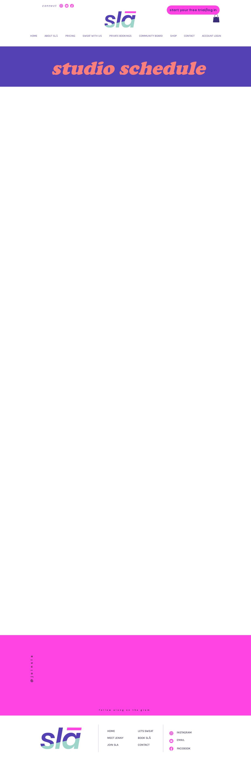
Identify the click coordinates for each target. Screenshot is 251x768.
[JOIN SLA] (122, 744)
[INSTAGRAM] (185, 732)
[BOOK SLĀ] (148, 738)
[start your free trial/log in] (193, 10)
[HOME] (121, 731)
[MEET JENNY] (122, 738)
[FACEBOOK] (185, 748)
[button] (216, 18)
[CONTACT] (149, 744)
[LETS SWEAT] (148, 731)
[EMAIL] (184, 740)
